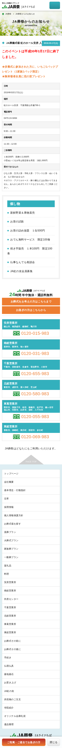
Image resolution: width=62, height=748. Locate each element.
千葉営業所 (10, 607)
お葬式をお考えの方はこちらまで (31, 301)
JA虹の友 (9, 691)
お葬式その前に (12, 641)
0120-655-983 (35, 373)
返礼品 (7, 565)
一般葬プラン (11, 557)
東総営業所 (10, 632)
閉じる (53, 742)
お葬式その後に (12, 649)
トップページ (11, 473)
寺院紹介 (9, 707)
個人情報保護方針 (13, 515)
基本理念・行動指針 (15, 490)
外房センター (11, 599)
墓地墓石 (9, 674)
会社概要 (9, 482)
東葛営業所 (10, 624)
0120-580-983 (35, 393)
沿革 (6, 498)
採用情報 (9, 507)
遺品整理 (9, 724)
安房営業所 (10, 582)
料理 (6, 574)
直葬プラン (10, 532)
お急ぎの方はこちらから (31, 310)
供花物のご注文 (12, 699)
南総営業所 (10, 590)
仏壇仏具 (9, 666)
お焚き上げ (10, 682)
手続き (7, 657)
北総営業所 (10, 615)
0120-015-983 (35, 333)
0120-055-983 (35, 416)
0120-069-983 (35, 436)
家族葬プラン (11, 548)
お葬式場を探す (12, 523)
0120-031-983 (35, 353)
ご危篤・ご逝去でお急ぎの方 (23, 742)
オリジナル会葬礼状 (15, 716)
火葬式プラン (11, 540)
